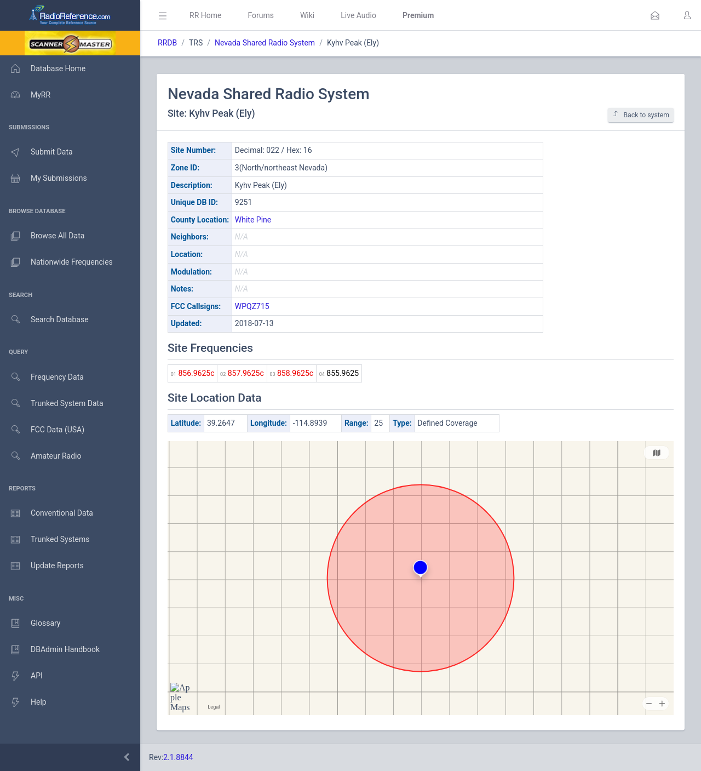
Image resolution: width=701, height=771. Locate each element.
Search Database (44, 319)
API (21, 676)
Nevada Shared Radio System (265, 42)
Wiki (307, 15)
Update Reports (42, 566)
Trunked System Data (52, 403)
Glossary (30, 624)
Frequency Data (42, 377)
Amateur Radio (41, 456)
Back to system (640, 115)
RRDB (167, 42)
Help (23, 702)
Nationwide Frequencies (56, 262)
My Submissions (43, 179)
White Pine (253, 219)
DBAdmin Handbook (50, 650)
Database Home (42, 68)
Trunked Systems (44, 540)
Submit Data (36, 152)
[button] (655, 15)
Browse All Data (42, 236)
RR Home (205, 15)
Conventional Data (46, 513)
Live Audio (358, 15)
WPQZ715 (252, 306)
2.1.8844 (178, 757)
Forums (261, 15)
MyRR (25, 95)
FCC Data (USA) (42, 430)
